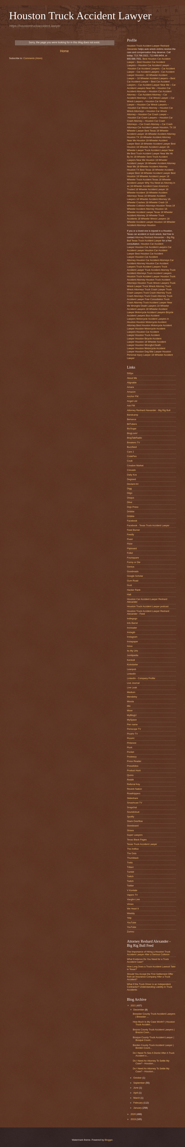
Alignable (132, 382)
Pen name (132, 724)
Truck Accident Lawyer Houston (152, 276)
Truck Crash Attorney (154, 292)
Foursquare (133, 557)
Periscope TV (134, 729)
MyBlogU (131, 715)
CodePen (132, 456)
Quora (130, 775)
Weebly (131, 913)
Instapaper (132, 641)
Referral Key (133, 784)
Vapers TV (132, 894)
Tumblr (130, 871)
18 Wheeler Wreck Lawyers (152, 218)
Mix (129, 706)
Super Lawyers (135, 835)
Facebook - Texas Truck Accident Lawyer (148, 525)
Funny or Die (133, 562)
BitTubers (132, 424)
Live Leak (132, 687)
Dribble (130, 511)
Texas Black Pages (137, 839)
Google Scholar (135, 576)
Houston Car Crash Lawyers (142, 117)
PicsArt (130, 738)
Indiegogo (132, 618)
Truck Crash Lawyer (155, 289)
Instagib (131, 632)
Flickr (130, 543)
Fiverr (130, 539)
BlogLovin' (132, 433)
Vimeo (130, 904)
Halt (129, 594)
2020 (133, 1114)
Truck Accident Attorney (157, 270)
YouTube (131, 922)
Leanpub (131, 669)
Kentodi (131, 660)
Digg (129, 488)
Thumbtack (133, 858)
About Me (132, 378)
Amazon (131, 391)
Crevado (131, 470)
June (136, 1087)
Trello (130, 862)
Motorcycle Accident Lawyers (150, 312)
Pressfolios (132, 766)
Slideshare (132, 798)
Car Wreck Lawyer (158, 98)
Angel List (132, 401)
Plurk (129, 747)
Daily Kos (132, 474)
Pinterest (131, 743)
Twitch (130, 876)
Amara (130, 387)
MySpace (132, 719)
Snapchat (132, 807)
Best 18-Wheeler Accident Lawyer (152, 143)
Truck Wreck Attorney (153, 286)
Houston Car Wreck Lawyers (152, 104)
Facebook (132, 520)
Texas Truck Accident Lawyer (142, 844)
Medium (131, 692)
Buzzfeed (132, 447)
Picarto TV (132, 733)
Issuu (130, 646)
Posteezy (132, 756)
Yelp (129, 917)
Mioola (130, 701)
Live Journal (133, 683)
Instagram (132, 636)
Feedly (130, 534)
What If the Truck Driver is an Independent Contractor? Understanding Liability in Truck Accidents (149, 987)
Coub (130, 460)
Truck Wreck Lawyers (158, 283)
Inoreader (132, 627)
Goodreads (133, 571)
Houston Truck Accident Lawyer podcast (147, 606)
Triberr (130, 867)
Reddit (130, 779)
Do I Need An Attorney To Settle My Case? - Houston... (151, 1062)
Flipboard (132, 548)
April (136, 1092)
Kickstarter (132, 664)
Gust (129, 585)
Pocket (130, 752)
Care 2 (130, 451)
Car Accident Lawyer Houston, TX (154, 127)
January (137, 1107)
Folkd (130, 553)
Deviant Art (132, 484)
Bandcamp (132, 414)
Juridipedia (132, 655)
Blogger (109, 1139)
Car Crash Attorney (149, 124)
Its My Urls (132, 650)
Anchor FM (132, 396)
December (139, 1009)
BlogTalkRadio (134, 437)
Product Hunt (134, 770)
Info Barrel (132, 623)
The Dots (131, 853)
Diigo (129, 493)
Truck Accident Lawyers (148, 266)
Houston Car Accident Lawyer (153, 65)
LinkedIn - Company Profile (141, 678)
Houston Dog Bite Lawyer (148, 351)
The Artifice (133, 848)
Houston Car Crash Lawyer (152, 114)
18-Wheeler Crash (155, 202)
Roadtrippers (133, 793)
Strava (130, 830)
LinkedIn (131, 673)
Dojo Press (132, 507)
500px (130, 373)
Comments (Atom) (32, 58)
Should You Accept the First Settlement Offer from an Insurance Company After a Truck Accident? (150, 977)
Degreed (131, 479)
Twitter (130, 885)
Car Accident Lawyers (148, 71)
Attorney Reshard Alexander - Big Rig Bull (148, 410)
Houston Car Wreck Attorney (142, 107)
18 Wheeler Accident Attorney (151, 199)
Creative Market (135, 465)
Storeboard (133, 825)
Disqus (130, 497)
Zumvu (130, 931)
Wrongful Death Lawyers (143, 305)
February (138, 1102)
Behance (131, 419)
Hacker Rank (133, 590)
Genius (130, 566)
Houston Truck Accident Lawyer (80, 16)
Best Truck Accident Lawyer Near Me (150, 153)
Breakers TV (133, 442)
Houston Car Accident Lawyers (144, 68)
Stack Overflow (135, 821)
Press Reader (134, 761)
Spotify (130, 816)
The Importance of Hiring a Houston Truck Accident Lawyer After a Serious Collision (148, 953)
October (137, 1077)
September (139, 1082)
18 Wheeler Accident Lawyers (152, 78)
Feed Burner (133, 530)
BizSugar (131, 428)
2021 (133, 1005)
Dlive (129, 502)
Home (64, 51)
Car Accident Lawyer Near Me (153, 84)
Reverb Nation (134, 789)
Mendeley (132, 696)
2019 (133, 1119)
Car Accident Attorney (149, 94)
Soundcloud (133, 812)
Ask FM (131, 405)
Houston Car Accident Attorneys (152, 260)
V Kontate (132, 890)
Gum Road (132, 580)
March (136, 1097)
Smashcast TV (134, 802)
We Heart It (133, 908)
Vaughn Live (133, 899)
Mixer (130, 710)
